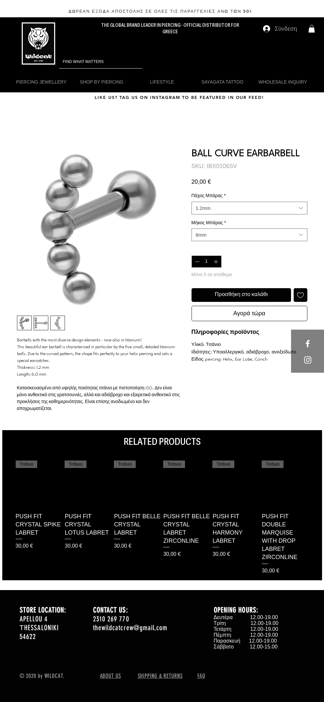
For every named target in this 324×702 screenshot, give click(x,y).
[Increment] (216, 261)
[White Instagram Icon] (308, 360)
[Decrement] (197, 261)
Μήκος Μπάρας (209, 222)
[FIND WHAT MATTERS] (91, 61)
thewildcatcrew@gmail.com (130, 627)
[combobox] (249, 208)
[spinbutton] (206, 261)
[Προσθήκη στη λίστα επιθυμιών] (300, 295)
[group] (162, 517)
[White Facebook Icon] (308, 344)
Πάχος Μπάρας (209, 195)
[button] (311, 29)
